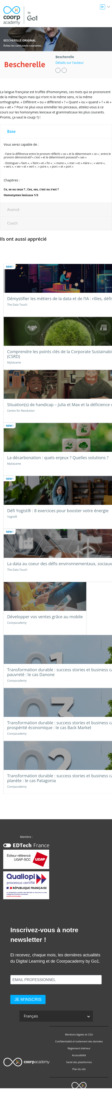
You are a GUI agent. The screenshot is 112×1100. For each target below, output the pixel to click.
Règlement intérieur (79, 1048)
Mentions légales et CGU (79, 1034)
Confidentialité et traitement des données (79, 1041)
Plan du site (79, 1069)
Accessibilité (79, 1055)
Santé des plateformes (79, 1062)
